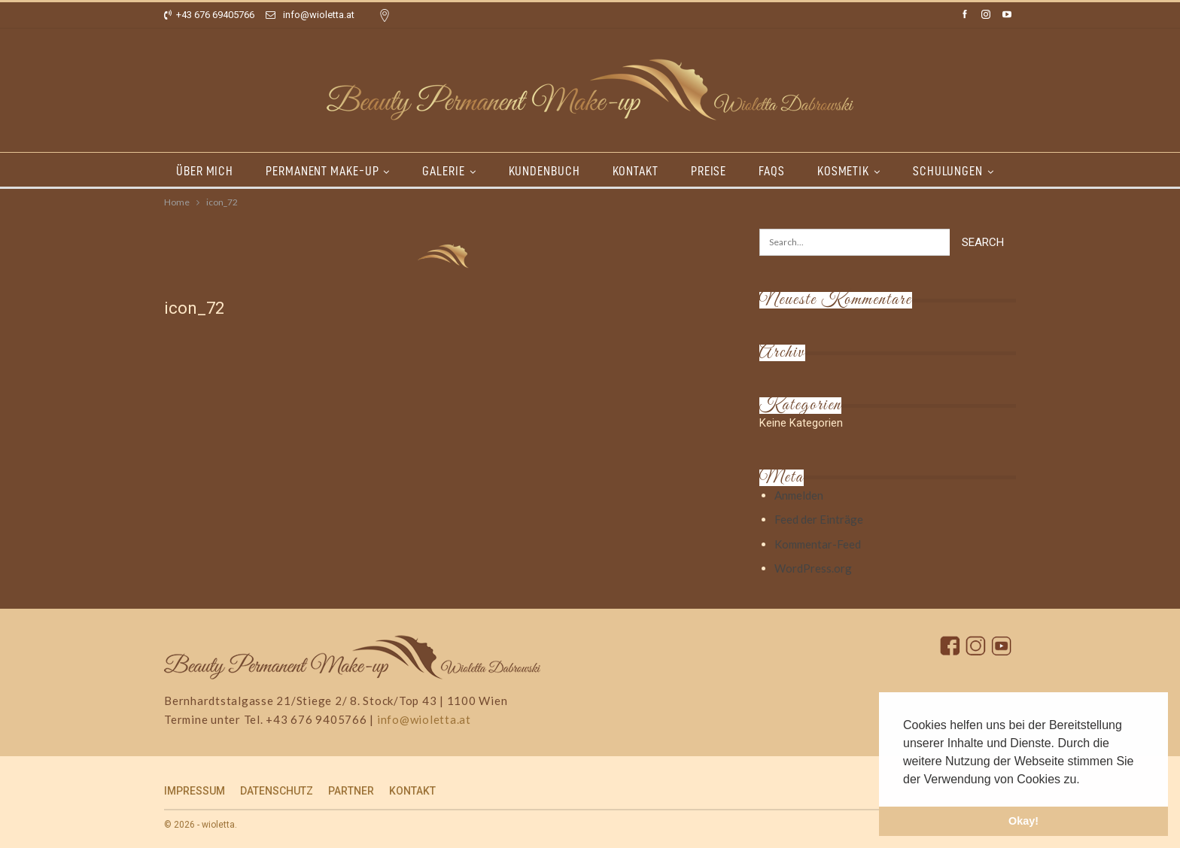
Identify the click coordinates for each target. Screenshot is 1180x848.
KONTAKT (635, 171)
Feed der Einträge (818, 519)
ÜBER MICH (204, 171)
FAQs (772, 171)
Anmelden (798, 495)
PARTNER (351, 791)
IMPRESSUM (194, 791)
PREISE (708, 171)
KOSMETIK (843, 171)
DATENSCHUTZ (276, 791)
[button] (1085, 780)
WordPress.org (813, 568)
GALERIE (443, 171)
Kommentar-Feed (817, 544)
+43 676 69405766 (209, 14)
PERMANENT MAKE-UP (322, 171)
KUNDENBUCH (544, 171)
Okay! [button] (1023, 821)
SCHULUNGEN (948, 171)
